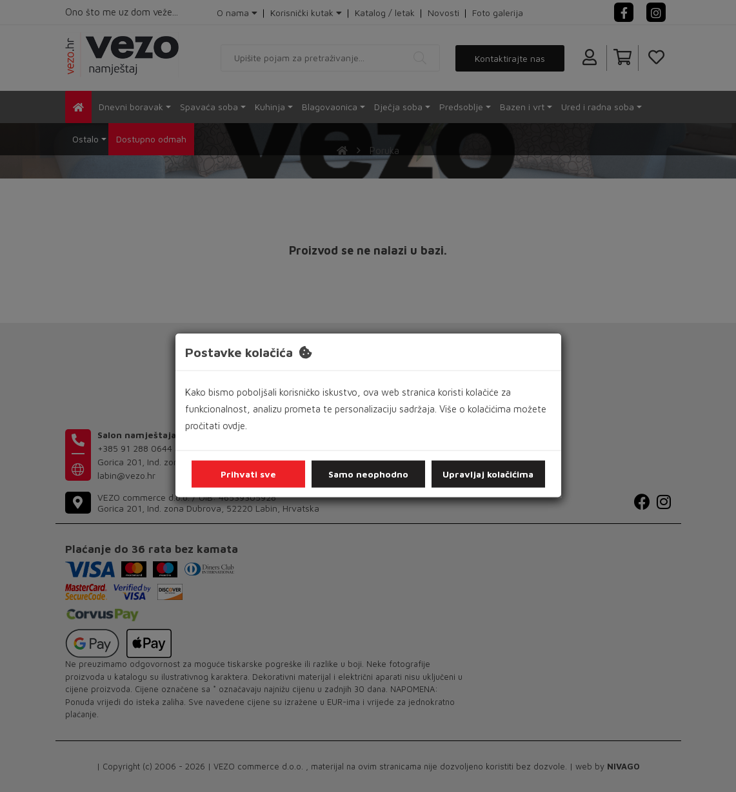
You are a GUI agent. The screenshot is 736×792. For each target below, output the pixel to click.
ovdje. (235, 425)
